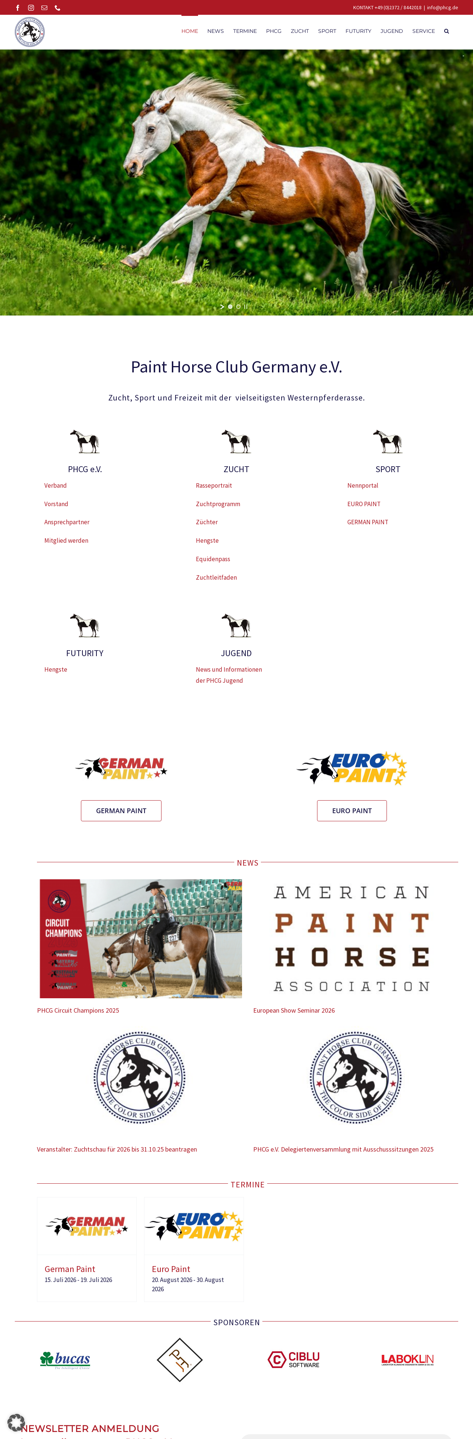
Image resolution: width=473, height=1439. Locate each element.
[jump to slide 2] (238, 310)
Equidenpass (213, 563)
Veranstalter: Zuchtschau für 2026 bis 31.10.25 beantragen (117, 1153)
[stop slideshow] (245, 310)
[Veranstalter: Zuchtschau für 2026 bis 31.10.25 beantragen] (139, 1081)
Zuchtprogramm (218, 508)
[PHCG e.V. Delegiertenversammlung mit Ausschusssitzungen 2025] (355, 1081)
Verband (55, 489)
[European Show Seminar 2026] (355, 942)
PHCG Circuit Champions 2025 (78, 1014)
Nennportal (362, 489)
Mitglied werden (66, 544)
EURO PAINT (364, 508)
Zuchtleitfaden (216, 581)
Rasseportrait (214, 489)
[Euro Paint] (194, 1206)
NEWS (248, 866)
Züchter (207, 526)
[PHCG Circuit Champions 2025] (139, 942)
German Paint (70, 1272)
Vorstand (56, 508)
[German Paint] (86, 1206)
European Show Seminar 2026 (294, 1014)
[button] (446, 30)
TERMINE (248, 1188)
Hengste (207, 544)
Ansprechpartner (66, 526)
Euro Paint (171, 1272)
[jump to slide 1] (230, 310)
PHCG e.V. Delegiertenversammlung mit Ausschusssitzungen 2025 (343, 1153)
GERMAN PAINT (367, 526)
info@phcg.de (442, 7)
